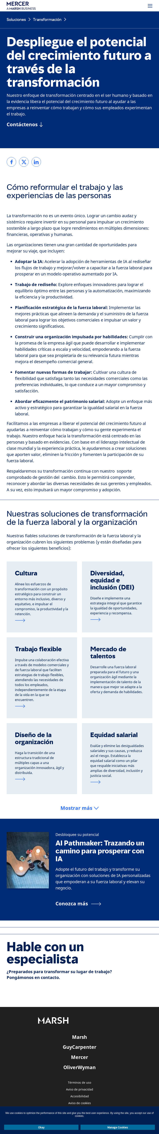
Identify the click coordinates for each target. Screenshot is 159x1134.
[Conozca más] (78, 903)
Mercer (79, 1057)
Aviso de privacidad (79, 1089)
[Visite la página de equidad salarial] (117, 782)
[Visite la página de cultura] (42, 620)
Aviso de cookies (79, 1103)
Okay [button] (41, 1127)
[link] (11, 161)
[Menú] (150, 5)
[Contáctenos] (25, 124)
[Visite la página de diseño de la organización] (42, 779)
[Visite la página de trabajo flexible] (42, 706)
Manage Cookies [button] (117, 1127)
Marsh (79, 1037)
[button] (79, 808)
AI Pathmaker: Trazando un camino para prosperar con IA (99, 851)
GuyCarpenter (79, 1047)
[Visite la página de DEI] (117, 619)
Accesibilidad (79, 1096)
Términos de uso (79, 1083)
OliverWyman (79, 1067)
